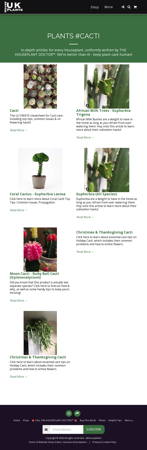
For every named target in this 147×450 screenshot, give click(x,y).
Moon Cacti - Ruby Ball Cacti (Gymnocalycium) (34, 275)
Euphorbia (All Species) (96, 194)
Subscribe (93, 429)
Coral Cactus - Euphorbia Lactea (37, 194)
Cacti (14, 110)
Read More (19, 130)
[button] (123, 6)
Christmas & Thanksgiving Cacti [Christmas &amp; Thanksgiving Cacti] (104, 232)
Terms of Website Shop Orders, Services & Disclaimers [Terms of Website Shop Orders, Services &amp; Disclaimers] (58, 442)
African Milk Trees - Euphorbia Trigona (103, 112)
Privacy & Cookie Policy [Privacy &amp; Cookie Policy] (104, 442)
